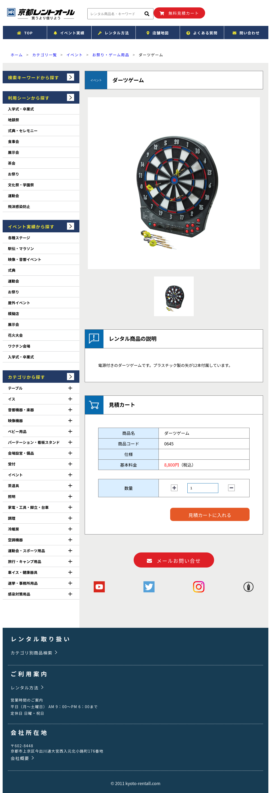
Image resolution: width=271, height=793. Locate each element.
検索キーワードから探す (33, 77)
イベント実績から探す (31, 226)
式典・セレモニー (23, 130)
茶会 (11, 163)
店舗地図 (158, 32)
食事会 (13, 141)
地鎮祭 (13, 119)
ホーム (17, 54)
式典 (11, 270)
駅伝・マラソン (21, 248)
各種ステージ (19, 237)
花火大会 (15, 335)
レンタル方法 (113, 32)
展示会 (13, 152)
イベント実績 (69, 32)
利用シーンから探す (29, 98)
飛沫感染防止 (19, 206)
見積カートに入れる (209, 514)
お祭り (13, 174)
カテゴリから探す (26, 377)
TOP (25, 32)
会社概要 (20, 758)
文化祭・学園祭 (21, 184)
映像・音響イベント (24, 259)
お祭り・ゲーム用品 (110, 54)
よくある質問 (202, 32)
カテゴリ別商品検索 (31, 652)
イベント (74, 54)
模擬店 (13, 313)
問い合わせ (246, 32)
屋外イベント (19, 302)
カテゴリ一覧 (44, 54)
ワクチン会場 (19, 346)
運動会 (13, 195)
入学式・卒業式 (21, 109)
